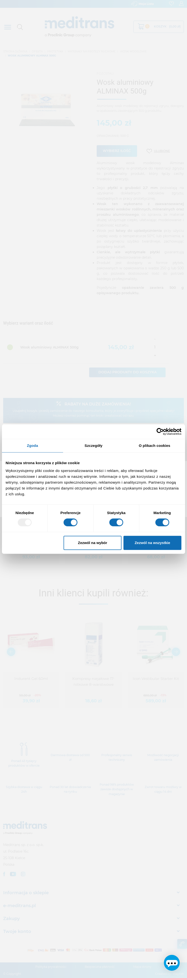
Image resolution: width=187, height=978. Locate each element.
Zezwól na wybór (92, 543)
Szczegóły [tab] (93, 445)
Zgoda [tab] (32, 445)
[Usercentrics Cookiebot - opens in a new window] (160, 431)
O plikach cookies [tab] (154, 445)
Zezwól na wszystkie (152, 543)
